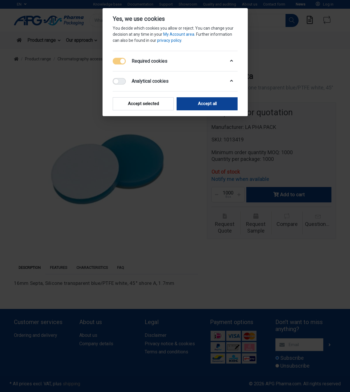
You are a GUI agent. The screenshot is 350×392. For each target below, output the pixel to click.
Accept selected (143, 103)
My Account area (178, 34)
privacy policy (169, 40)
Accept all (207, 103)
